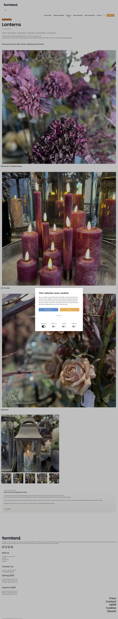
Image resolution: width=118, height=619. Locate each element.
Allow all (70, 309)
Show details (59, 316)
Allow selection (48, 309)
